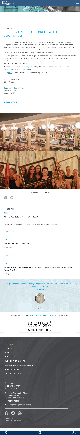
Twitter (28, 69)
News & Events (13, 369)
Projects (10, 357)
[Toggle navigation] (77, 3)
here (10, 73)
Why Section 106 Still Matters (16, 243)
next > (47, 192)
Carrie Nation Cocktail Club (14, 88)
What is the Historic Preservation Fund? (21, 217)
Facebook (18, 69)
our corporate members (43, 315)
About (8, 353)
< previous (34, 192)
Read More (10, 231)
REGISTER (10, 102)
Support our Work (15, 361)
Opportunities (13, 374)
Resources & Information (19, 365)
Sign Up (9, 349)
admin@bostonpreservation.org (19, 405)
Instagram (9, 69)
